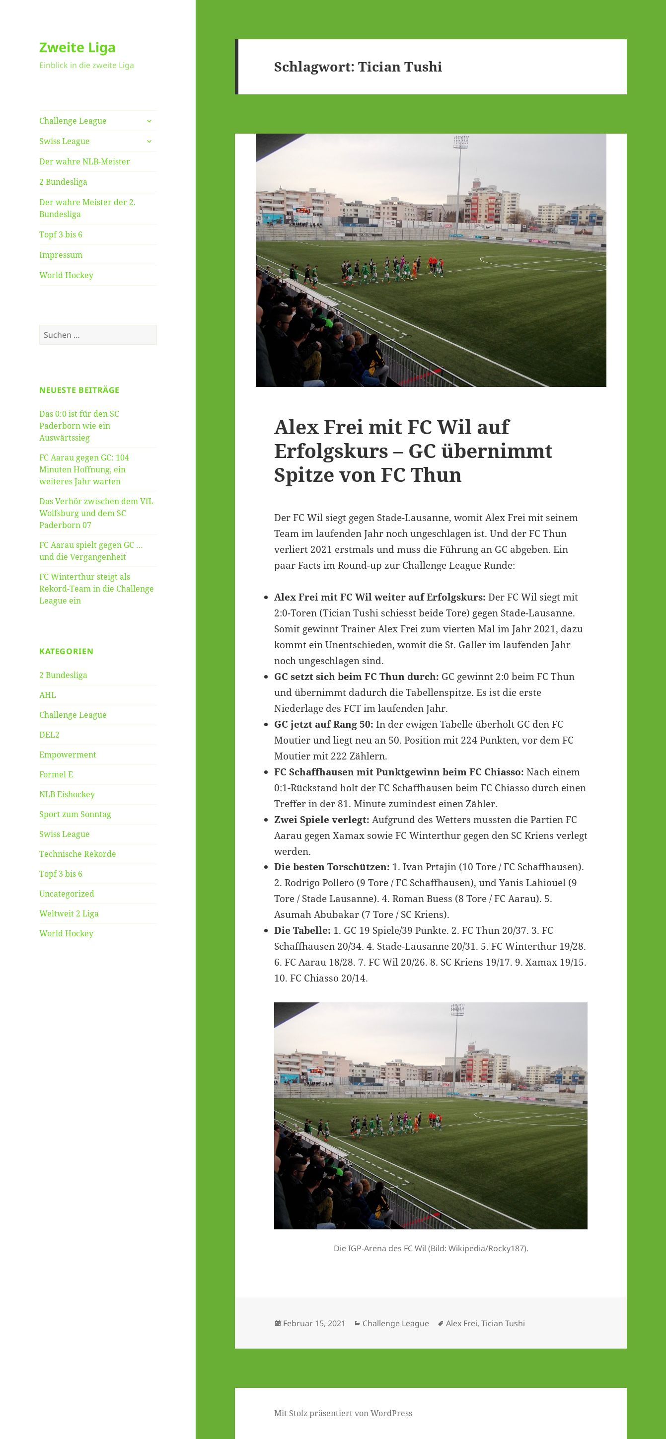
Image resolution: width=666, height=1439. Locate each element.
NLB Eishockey (67, 794)
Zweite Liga (77, 47)
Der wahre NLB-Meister (84, 161)
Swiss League (64, 141)
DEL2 (49, 734)
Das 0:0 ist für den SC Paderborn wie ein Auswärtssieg (79, 425)
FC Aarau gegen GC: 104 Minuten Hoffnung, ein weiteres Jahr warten (84, 469)
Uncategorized (66, 893)
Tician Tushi (503, 1323)
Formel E (56, 774)
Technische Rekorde (77, 853)
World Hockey (66, 275)
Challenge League (73, 120)
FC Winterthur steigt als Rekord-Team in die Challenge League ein (96, 588)
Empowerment (67, 754)
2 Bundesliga (63, 181)
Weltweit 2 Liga (69, 913)
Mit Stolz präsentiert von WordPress (343, 1413)
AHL (47, 694)
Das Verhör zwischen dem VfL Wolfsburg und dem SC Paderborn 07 (96, 513)
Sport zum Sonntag (75, 814)
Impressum (60, 254)
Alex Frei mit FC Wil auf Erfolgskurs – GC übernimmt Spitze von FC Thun (413, 450)
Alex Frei (461, 1323)
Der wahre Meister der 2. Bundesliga (87, 208)
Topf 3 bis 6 (60, 234)
